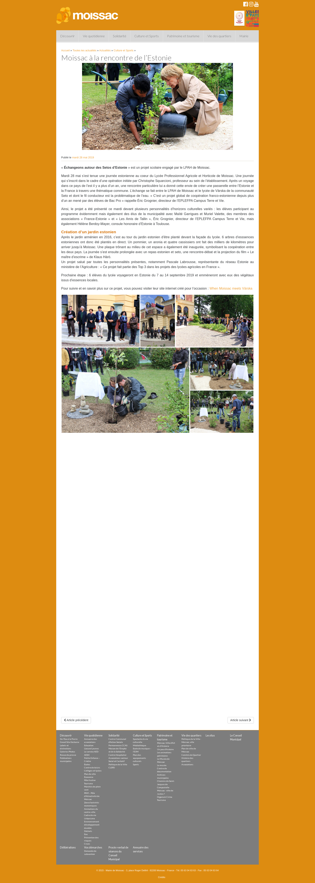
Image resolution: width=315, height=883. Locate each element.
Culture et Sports (146, 36)
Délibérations (68, 847)
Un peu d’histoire (165, 749)
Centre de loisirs (92, 767)
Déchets (88, 831)
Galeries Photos (67, 751)
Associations (187, 764)
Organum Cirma (164, 797)
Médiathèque (139, 745)
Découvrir (67, 36)
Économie (88, 777)
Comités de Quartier (191, 755)
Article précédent (76, 720)
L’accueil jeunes (91, 748)
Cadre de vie (90, 815)
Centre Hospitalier (117, 755)
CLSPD (112, 767)
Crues (87, 843)
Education (88, 745)
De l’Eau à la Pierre (69, 739)
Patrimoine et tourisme (183, 36)
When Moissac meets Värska (231, 288)
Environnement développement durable (91, 824)
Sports (136, 764)
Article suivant (240, 720)
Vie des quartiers (219, 36)
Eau (86, 834)
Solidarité (119, 36)
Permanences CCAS (118, 745)
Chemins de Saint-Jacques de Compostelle (166, 784)
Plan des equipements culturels (139, 758)
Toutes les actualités (84, 50)
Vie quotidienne (94, 36)
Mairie (243, 36)
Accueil (65, 50)
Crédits (161, 877)
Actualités (105, 50)
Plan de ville (90, 774)
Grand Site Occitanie (69, 742)
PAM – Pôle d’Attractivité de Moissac (91, 796)
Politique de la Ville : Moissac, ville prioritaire (191, 742)
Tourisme (88, 783)
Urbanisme (89, 818)
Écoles (87, 764)
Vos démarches (93, 847)
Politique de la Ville (118, 764)
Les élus (210, 735)
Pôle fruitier (90, 780)
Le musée (161, 765)
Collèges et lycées (92, 770)
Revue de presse (68, 755)
